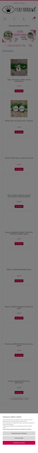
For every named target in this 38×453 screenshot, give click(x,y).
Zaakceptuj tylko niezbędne (19, 433)
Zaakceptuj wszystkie (19, 442)
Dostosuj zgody (19, 438)
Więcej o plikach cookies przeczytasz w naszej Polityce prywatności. (17, 429)
